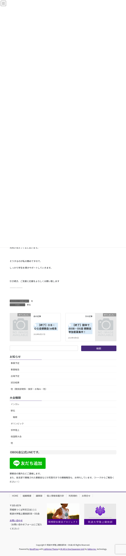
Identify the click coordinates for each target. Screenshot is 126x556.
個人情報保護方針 (55, 495)
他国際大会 (16, 436)
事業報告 (15, 369)
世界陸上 (15, 430)
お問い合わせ (16, 520)
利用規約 (73, 495)
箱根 (15, 417)
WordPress (34, 549)
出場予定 (15, 376)
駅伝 (29, 304)
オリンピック (17, 423)
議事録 (39, 495)
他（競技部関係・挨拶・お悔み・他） (29, 388)
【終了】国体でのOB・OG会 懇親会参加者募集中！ (80, 328)
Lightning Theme (50, 549)
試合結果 (15, 382)
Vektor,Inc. (91, 549)
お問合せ (86, 495)
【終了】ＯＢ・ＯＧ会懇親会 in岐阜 (45, 326)
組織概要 (27, 495)
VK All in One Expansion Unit (72, 549)
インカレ (15, 404)
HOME (15, 495)
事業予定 (15, 363)
